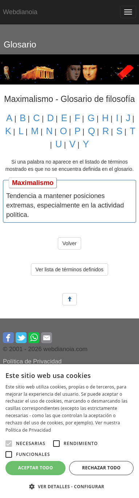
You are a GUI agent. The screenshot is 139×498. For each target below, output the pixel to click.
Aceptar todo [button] (35, 468)
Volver (70, 243)
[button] (8, 443)
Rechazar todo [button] (101, 468)
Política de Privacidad (32, 361)
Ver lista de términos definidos (70, 269)
